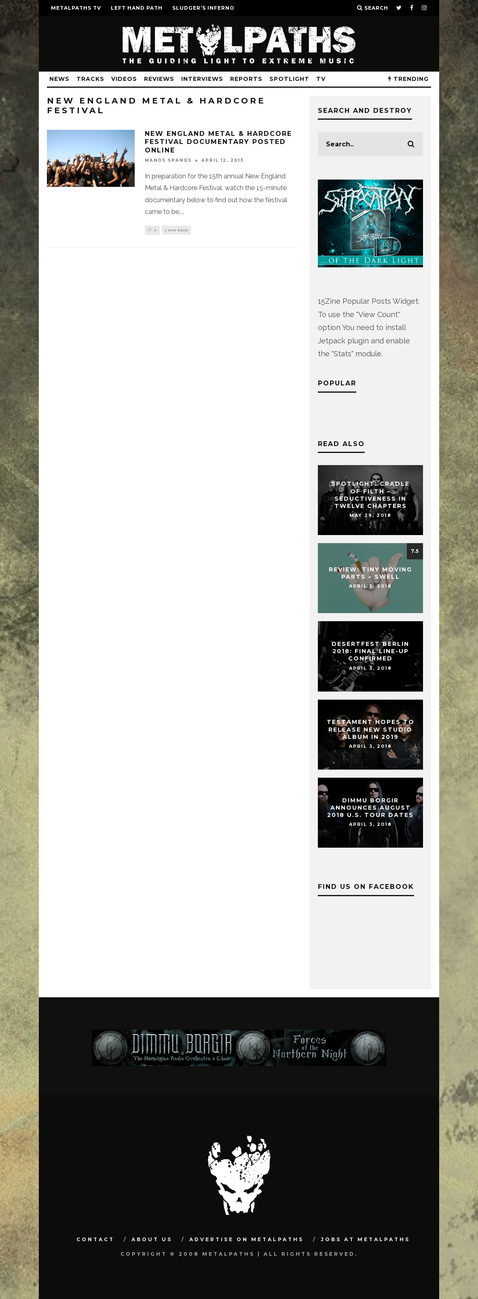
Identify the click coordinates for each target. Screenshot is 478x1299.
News (59, 79)
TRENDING (408, 79)
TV (321, 79)
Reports (246, 79)
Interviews (202, 79)
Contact (95, 1239)
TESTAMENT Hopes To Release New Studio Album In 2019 (371, 729)
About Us (151, 1239)
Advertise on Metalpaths (246, 1239)
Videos (124, 79)
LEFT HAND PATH (137, 8)
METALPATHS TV (76, 8)
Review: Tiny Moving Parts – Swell (370, 573)
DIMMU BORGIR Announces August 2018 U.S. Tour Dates (370, 808)
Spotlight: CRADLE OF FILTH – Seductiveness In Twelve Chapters (370, 495)
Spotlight (289, 79)
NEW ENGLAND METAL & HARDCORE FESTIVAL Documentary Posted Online (218, 142)
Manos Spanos (168, 160)
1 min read (176, 230)
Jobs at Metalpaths (365, 1239)
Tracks (90, 79)
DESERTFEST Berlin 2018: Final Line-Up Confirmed (370, 651)
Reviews (159, 79)
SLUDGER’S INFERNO (203, 8)
